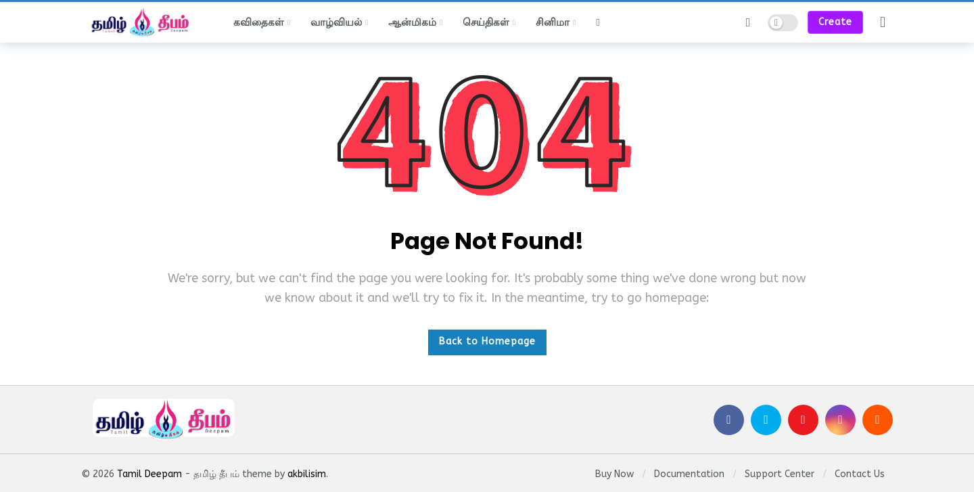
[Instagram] (840, 420)
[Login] (883, 22)
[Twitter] (766, 420)
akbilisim (306, 474)
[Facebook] (729, 420)
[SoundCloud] (877, 420)
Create (835, 22)
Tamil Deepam (149, 474)
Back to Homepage (487, 341)
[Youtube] (803, 420)
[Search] (748, 22)
